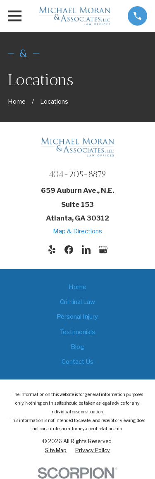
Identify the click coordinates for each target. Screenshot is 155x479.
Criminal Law (77, 302)
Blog (77, 347)
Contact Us (77, 361)
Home (77, 287)
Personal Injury (77, 316)
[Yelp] (52, 249)
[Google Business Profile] (103, 249)
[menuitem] (56, 450)
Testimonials (77, 332)
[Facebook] (68, 249)
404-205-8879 (77, 174)
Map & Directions (77, 231)
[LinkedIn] (86, 249)
